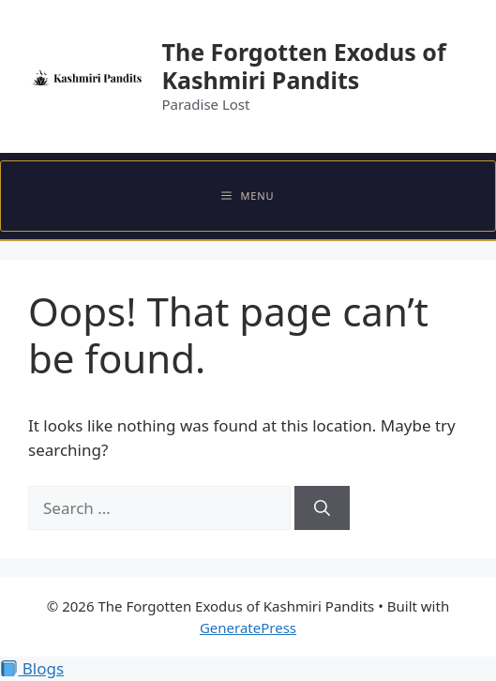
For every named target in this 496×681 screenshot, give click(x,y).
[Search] (322, 508)
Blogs (32, 668)
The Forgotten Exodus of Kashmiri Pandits (303, 66)
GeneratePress (248, 627)
